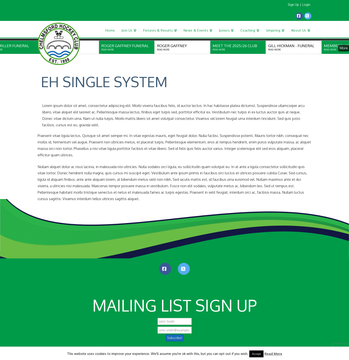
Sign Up (293, 4)
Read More (273, 354)
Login (306, 4)
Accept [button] (256, 354)
